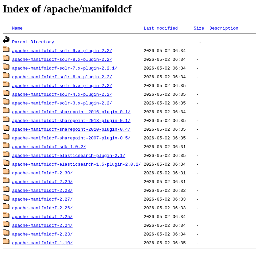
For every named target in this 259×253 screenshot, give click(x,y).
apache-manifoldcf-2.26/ (42, 208)
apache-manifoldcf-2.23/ (42, 234)
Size (199, 28)
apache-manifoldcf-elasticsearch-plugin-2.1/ (68, 155)
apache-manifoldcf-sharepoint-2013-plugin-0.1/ (71, 120)
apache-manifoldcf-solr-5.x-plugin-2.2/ (62, 85)
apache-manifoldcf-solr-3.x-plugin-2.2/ (62, 103)
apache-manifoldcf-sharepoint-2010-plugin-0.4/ (71, 129)
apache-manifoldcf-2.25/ (42, 216)
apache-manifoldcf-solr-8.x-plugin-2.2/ (62, 59)
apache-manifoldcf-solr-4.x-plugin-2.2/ (62, 94)
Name (17, 28)
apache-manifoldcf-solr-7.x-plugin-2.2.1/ (64, 68)
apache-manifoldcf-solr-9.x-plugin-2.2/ (62, 50)
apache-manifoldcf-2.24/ (42, 225)
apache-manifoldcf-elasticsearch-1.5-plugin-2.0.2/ (76, 164)
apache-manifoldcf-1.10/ (42, 243)
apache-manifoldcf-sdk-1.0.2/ (49, 146)
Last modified (161, 28)
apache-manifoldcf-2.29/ (42, 181)
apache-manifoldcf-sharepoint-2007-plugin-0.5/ (71, 138)
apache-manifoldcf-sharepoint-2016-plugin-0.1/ (71, 112)
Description (223, 28)
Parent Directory (33, 42)
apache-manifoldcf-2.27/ (42, 199)
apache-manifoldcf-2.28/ (42, 190)
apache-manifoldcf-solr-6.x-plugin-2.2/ (62, 77)
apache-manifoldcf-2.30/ (42, 173)
